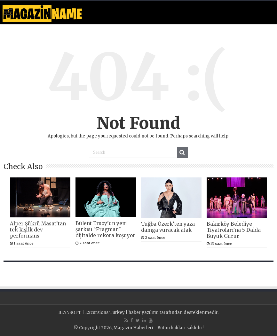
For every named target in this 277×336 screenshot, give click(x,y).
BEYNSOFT (69, 312)
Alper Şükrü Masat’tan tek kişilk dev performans (38, 230)
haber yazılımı (144, 312)
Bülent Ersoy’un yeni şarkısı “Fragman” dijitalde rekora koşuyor (105, 229)
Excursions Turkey (105, 312)
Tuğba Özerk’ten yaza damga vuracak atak (168, 227)
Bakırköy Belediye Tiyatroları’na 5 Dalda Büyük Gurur (234, 230)
